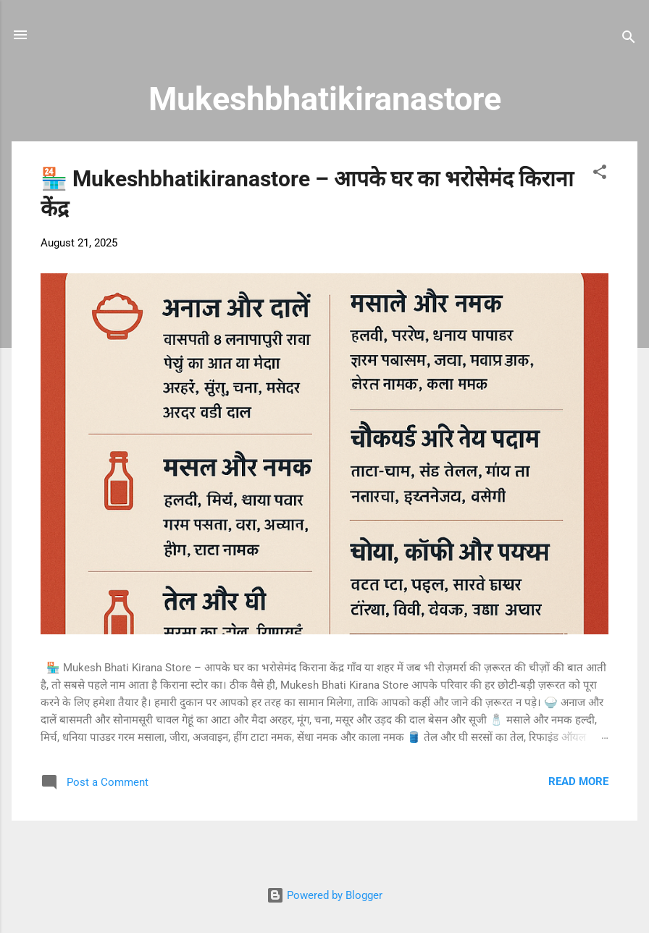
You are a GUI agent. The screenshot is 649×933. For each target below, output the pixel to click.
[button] (599, 174)
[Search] (628, 39)
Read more (578, 781)
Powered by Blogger (324, 895)
